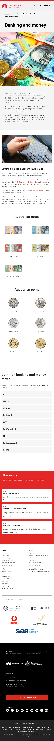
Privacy (17, 723)
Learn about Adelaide (12, 493)
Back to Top (47, 461)
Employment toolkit (34, 565)
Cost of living (5, 583)
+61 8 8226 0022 (11, 678)
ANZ (16, 182)
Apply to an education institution (15, 508)
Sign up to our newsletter (27, 697)
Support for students (7, 560)
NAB (36, 182)
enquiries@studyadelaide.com (16, 680)
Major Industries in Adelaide (36, 553)
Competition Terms (33, 723)
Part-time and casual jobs (36, 558)
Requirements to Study (8, 562)
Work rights (32, 560)
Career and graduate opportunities (38, 555)
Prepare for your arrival (26, 14)
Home (7, 14)
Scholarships (5, 555)
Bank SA (27, 190)
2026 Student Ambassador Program (39, 571)
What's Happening (36, 569)
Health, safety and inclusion (10, 579)
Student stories (6, 581)
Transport (4, 591)
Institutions (5, 553)
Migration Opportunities (8, 586)
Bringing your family (7, 588)
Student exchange (7, 565)
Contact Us (10, 674)
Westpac (44, 182)
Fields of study (6, 558)
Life (13, 14)
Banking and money (12, 16)
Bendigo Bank (38, 190)
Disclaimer (24, 723)
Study (4, 550)
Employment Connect (35, 562)
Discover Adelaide (6, 571)
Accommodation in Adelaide (9, 574)
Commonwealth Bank (26, 182)
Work (31, 550)
